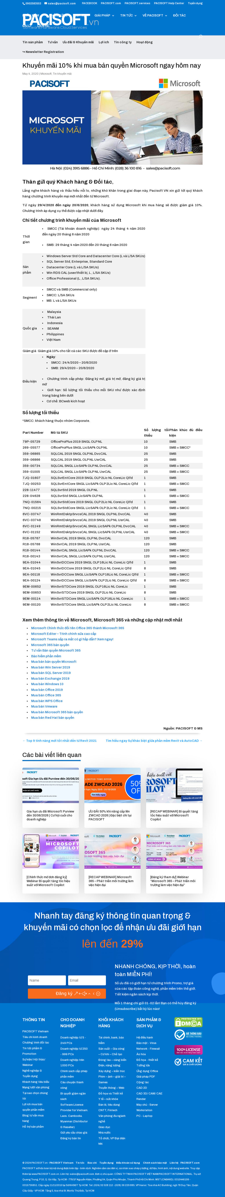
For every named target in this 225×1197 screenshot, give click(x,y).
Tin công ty (123, 42)
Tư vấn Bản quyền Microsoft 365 (56, 650)
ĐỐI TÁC (179, 15)
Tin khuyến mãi (62, 73)
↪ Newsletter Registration (43, 52)
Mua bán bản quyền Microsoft (53, 661)
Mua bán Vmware (44, 706)
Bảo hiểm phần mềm (46, 656)
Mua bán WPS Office (47, 701)
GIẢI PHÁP (102, 15)
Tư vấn (53, 42)
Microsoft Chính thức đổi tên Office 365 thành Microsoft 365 (77, 628)
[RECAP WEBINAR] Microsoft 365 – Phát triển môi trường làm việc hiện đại (111, 881)
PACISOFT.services (137, 3)
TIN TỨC (126, 15)
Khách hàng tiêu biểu (35, 1081)
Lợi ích (104, 42)
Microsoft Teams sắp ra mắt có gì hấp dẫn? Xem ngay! (72, 639)
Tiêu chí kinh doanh (34, 1037)
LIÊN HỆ (43, 25)
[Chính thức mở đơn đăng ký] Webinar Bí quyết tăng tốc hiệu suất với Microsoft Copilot (48, 881)
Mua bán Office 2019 (47, 689)
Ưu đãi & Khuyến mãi (78, 42)
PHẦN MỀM (30, 15)
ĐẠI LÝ (27, 25)
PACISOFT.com (111, 3)
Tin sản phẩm (32, 42)
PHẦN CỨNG (58, 15)
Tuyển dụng (195, 3)
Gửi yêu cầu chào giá (73, 1132)
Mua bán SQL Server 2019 (51, 673)
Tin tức (80, 1162)
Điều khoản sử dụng (128, 1162)
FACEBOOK (89, 3)
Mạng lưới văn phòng (35, 1087)
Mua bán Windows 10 (47, 684)
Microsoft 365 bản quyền (50, 645)
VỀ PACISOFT (153, 15)
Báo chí (92, 1162)
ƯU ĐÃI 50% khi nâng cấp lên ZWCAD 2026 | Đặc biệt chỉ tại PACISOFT (110, 815)
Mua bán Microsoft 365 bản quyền (57, 712)
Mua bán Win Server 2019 (50, 667)
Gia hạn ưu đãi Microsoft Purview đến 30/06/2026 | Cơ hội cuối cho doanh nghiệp (50, 815)
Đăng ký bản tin (70, 1138)
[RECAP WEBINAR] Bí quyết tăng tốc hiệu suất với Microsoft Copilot (174, 815)
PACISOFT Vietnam (35, 1031)
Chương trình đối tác (35, 1042)
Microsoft (46, 73)
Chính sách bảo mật (155, 1162)
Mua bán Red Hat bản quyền (52, 717)
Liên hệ (174, 1162)
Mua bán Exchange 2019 (50, 678)
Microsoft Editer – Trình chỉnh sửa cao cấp (63, 634)
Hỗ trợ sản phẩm (33, 1126)
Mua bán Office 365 (46, 695)
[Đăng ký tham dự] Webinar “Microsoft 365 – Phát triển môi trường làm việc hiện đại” (172, 881)
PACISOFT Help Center (169, 3)
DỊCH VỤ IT (81, 15)
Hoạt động (144, 42)
